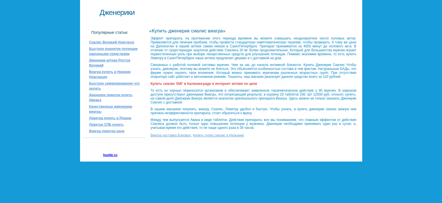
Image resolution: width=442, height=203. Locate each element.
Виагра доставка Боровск (170, 135)
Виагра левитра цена (106, 131)
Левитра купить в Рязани (110, 118)
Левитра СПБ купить (106, 125)
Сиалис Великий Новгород (111, 42)
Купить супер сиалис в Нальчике (218, 135)
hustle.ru (110, 155)
